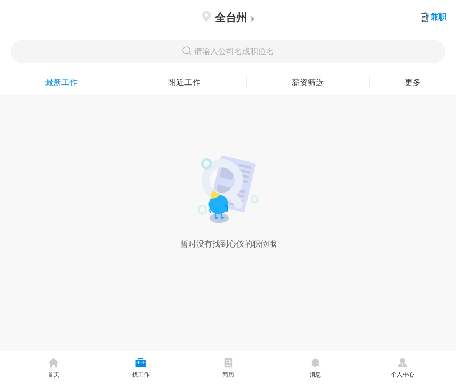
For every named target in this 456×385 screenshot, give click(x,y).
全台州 (228, 17)
